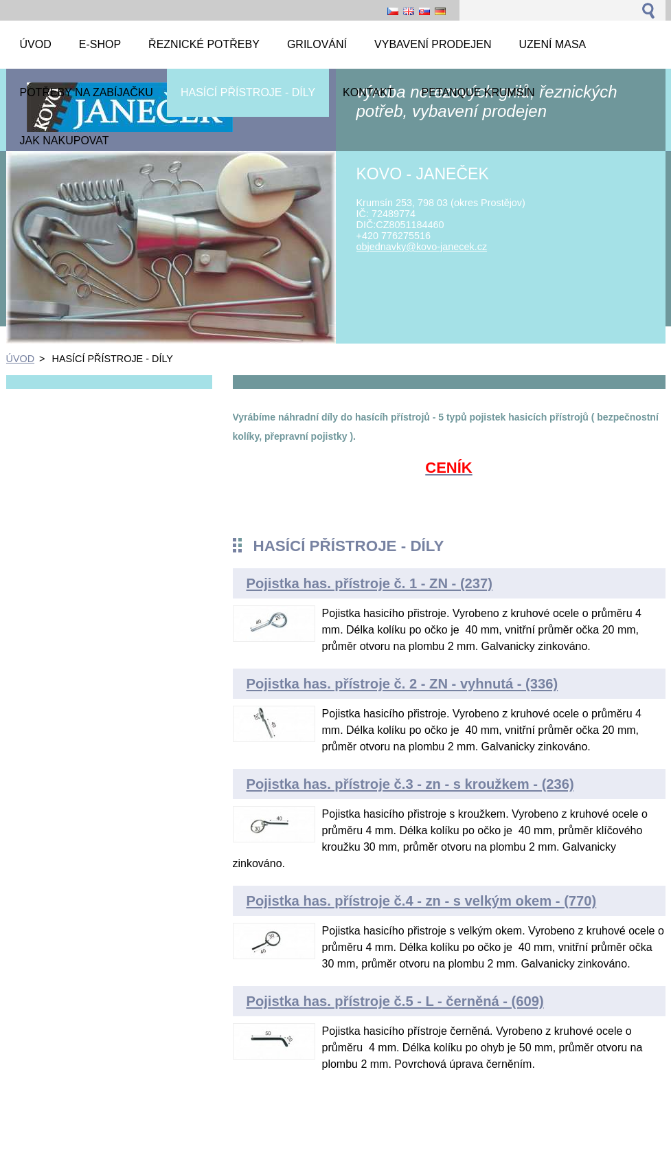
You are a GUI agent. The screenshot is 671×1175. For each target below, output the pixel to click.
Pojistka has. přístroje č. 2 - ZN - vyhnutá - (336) (402, 683)
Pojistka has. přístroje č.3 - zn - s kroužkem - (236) (410, 784)
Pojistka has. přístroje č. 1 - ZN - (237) (369, 583)
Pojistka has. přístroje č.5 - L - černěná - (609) (395, 1001)
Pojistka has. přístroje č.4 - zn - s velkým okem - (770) (422, 900)
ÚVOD (20, 358)
